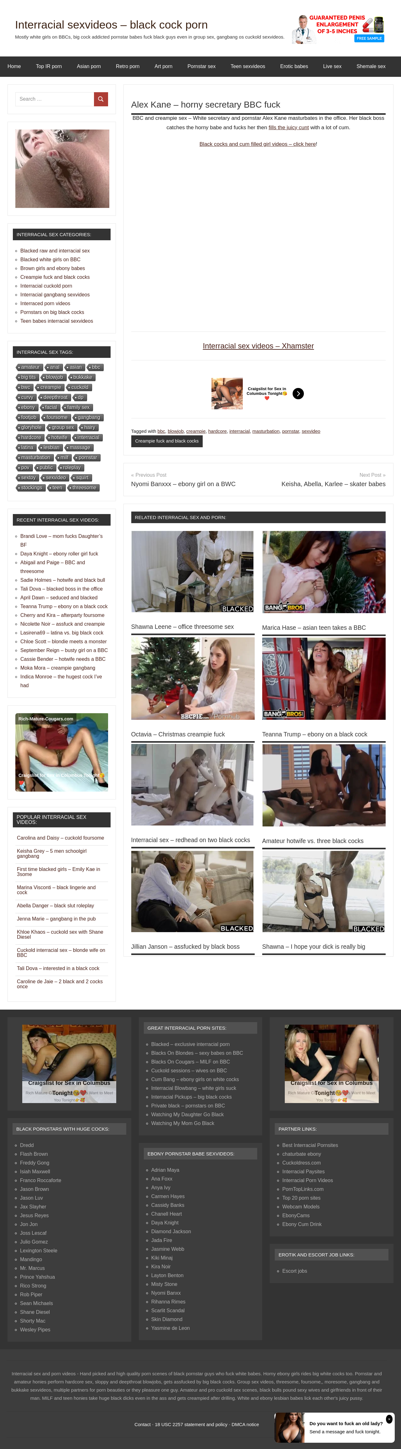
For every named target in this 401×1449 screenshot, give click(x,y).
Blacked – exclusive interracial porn (190, 1044)
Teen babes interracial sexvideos (56, 321)
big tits (28, 377)
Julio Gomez (34, 1242)
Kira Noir (161, 1266)
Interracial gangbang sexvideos (55, 294)
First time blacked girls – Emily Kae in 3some (58, 872)
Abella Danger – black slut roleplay (55, 905)
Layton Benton (167, 1275)
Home (14, 66)
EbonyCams (296, 1215)
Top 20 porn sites (301, 1198)
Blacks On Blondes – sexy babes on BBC (197, 1053)
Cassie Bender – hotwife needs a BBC (63, 659)
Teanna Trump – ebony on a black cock (316, 734)
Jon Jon (29, 1224)
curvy (27, 397)
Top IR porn (49, 66)
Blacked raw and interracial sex (55, 250)
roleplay (72, 467)
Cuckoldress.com (301, 1162)
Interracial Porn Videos (307, 1180)
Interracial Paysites (303, 1171)
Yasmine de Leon (170, 1328)
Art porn (164, 66)
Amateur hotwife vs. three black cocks (314, 840)
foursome (57, 417)
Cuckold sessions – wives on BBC (189, 1070)
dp (81, 397)
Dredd (27, 1145)
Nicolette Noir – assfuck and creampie (62, 624)
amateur (30, 367)
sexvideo (311, 431)
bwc (25, 387)
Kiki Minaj (162, 1258)
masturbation (266, 431)
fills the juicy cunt (288, 127)
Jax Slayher (33, 1206)
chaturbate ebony (301, 1154)
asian (76, 367)
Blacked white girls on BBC (50, 259)
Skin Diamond (167, 1319)
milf (65, 457)
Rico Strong (33, 1285)
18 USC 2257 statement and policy (191, 1424)
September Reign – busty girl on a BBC (64, 650)
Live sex (332, 66)
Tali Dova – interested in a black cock (58, 968)
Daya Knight (165, 1222)
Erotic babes (294, 66)
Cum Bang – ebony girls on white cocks (195, 1079)
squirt (82, 477)
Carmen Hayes (168, 1196)
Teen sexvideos (248, 66)
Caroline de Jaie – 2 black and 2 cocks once (60, 984)
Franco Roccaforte (40, 1180)
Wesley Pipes (35, 1329)
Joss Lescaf (33, 1233)
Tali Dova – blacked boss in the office (61, 589)
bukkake (83, 377)
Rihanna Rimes (168, 1301)
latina (27, 447)
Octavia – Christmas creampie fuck (179, 734)
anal (55, 367)
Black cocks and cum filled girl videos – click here (258, 144)
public (46, 467)
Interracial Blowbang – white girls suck (193, 1088)
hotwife (59, 437)
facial (51, 407)
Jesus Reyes (34, 1215)
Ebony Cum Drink (301, 1224)
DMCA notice (245, 1424)
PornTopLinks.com (303, 1189)
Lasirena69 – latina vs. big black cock (61, 632)
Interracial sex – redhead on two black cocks (193, 839)
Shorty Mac (32, 1321)
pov (25, 467)
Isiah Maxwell (35, 1171)
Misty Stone (164, 1284)
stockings (31, 487)
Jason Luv (31, 1198)
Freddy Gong (34, 1162)
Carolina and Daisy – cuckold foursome (60, 838)
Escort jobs (294, 1271)
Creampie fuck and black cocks (167, 441)
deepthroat (56, 397)
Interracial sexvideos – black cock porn (122, 24)
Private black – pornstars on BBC (188, 1105)
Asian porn (89, 66)
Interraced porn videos (45, 303)
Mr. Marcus (32, 1268)
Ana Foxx (162, 1178)
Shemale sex (371, 66)
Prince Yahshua (37, 1277)
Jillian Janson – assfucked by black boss (187, 946)
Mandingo (31, 1259)
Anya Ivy (160, 1187)
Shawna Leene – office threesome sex (184, 627)
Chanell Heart (166, 1214)
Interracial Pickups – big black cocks (191, 1097)
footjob (28, 417)
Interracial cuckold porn (46, 286)
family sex (78, 407)
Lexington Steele (38, 1250)
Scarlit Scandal (168, 1310)
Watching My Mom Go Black (182, 1123)
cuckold (79, 387)
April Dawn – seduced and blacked (58, 597)
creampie (196, 431)
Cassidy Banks (168, 1205)
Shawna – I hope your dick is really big (315, 946)
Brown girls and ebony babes (52, 268)
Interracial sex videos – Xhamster (258, 346)
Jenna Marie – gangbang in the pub (56, 918)
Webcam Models (301, 1206)
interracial (239, 431)
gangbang (89, 417)
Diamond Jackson (171, 1231)
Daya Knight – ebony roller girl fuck (59, 553)
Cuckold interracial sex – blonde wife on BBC (61, 952)
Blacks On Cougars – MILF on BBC (190, 1061)
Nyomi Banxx (166, 1293)
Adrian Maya (165, 1170)
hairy (89, 427)
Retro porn (128, 66)
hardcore (217, 431)
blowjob (176, 431)
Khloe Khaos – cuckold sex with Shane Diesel (60, 934)
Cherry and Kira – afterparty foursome (62, 615)
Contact (142, 1424)
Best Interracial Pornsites (310, 1145)
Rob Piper (31, 1294)
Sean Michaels (36, 1303)
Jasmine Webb (168, 1249)
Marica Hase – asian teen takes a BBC (316, 627)
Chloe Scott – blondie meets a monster (63, 641)
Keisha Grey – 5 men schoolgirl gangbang (51, 853)
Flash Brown (34, 1154)
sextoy (28, 477)
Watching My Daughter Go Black (187, 1114)
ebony (28, 407)
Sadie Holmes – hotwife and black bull (62, 580)
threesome (84, 487)
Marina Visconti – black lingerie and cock (56, 890)
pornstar (290, 431)
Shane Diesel (35, 1312)
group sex (63, 427)
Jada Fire (161, 1240)
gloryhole (31, 427)
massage (80, 447)
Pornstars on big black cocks (52, 312)
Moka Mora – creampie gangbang (57, 668)
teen (57, 487)
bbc (161, 431)
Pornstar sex (201, 66)
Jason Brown (34, 1189)
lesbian (52, 447)
